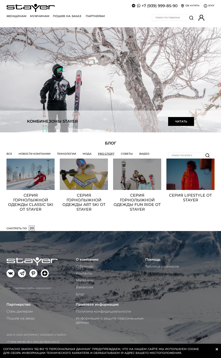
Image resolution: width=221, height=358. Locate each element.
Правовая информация (97, 304)
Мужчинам (39, 16)
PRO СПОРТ (106, 153)
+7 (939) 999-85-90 (160, 5)
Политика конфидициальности (103, 311)
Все (9, 153)
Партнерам (95, 16)
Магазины (84, 280)
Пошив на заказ (67, 16)
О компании (87, 259)
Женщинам (16, 16)
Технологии (66, 153)
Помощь (152, 259)
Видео (144, 153)
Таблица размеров (162, 266)
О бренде (84, 266)
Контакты (84, 273)
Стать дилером (19, 311)
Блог (80, 294)
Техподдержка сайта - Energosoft (29, 288)
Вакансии (84, 287)
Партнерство (18, 304)
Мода (87, 153)
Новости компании (35, 153)
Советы (127, 153)
